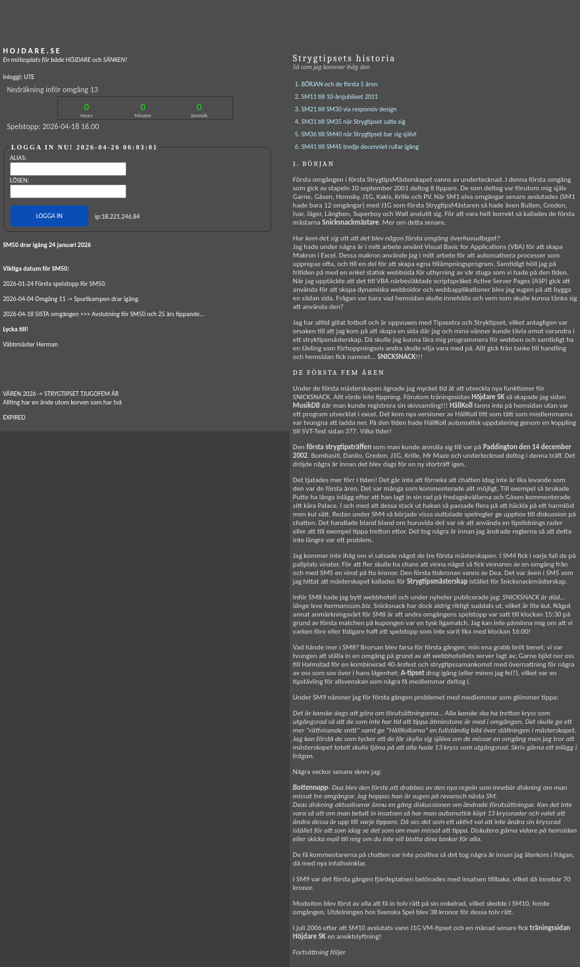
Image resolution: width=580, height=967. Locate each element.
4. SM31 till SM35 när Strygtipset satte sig (350, 121)
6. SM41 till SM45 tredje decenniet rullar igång (357, 146)
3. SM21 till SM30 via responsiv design (346, 109)
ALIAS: (18, 157)
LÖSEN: (19, 180)
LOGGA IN (49, 215)
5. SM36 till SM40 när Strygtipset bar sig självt (356, 134)
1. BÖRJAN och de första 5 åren (336, 84)
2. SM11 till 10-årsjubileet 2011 (336, 96)
